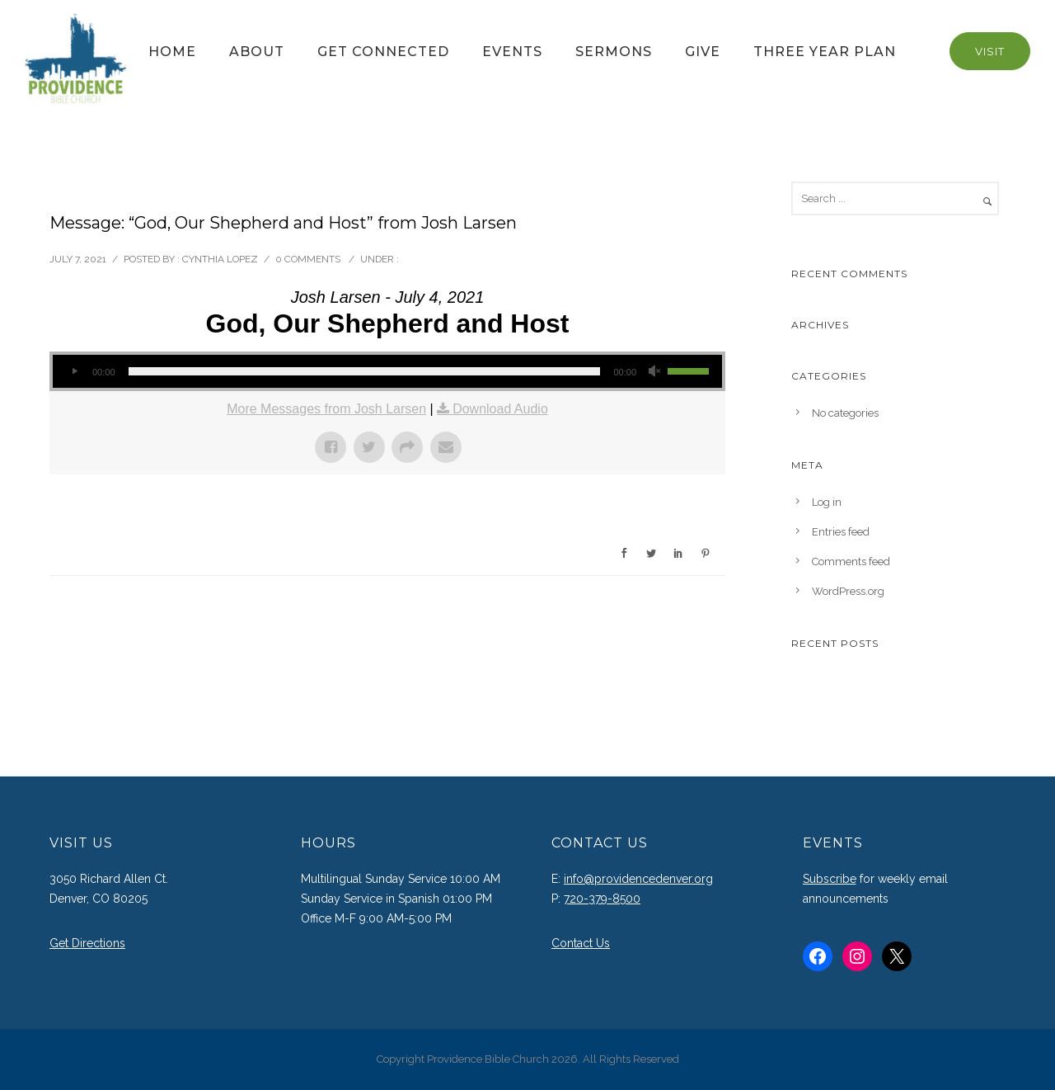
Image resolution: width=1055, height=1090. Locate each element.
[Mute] (654, 371)
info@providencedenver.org (638, 878)
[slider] (365, 371)
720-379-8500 (602, 898)
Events (512, 51)
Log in (827, 502)
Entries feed (841, 532)
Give (702, 51)
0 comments (307, 259)
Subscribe (829, 878)
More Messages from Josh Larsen (326, 409)
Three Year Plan (824, 51)
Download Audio (500, 409)
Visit (990, 51)
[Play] (74, 371)
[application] (387, 371)
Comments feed (851, 561)
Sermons (613, 51)
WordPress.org (848, 591)
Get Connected (383, 51)
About (256, 51)
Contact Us (580, 943)
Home (172, 51)
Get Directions (87, 943)
